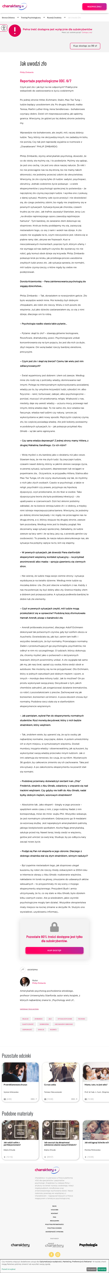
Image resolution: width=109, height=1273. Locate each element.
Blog (54, 1206)
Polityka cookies (54, 1228)
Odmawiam (91, 1269)
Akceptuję (102, 1269)
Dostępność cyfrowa (54, 1232)
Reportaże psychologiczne (45, 81)
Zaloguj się (87, 32)
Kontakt (54, 1213)
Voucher (54, 1210)
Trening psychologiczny (31, 17)
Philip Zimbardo (27, 72)
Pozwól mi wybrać (9, 1269)
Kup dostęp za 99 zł (85, 46)
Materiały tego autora (29, 1009)
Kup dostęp (54, 950)
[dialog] (54, 1266)
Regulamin (54, 1221)
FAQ (54, 1217)
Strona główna (8, 17)
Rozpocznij (94, 6)
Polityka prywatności (54, 1224)
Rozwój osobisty (54, 17)
